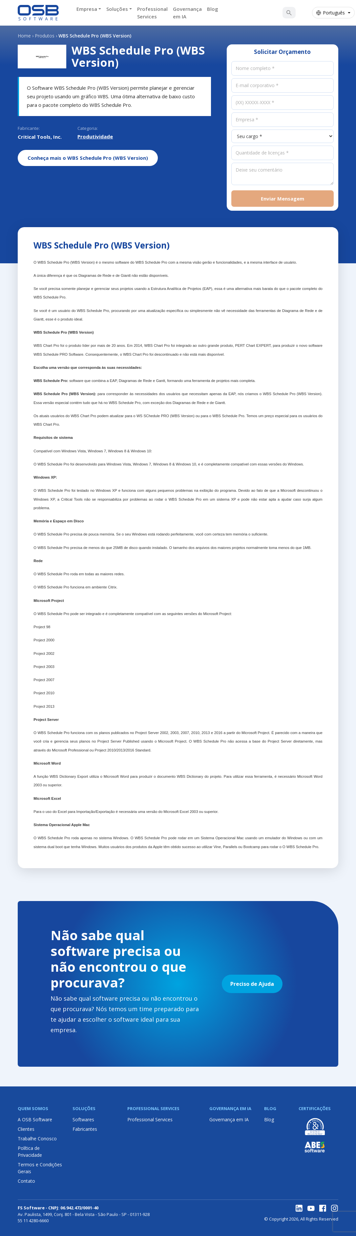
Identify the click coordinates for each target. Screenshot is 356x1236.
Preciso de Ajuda (252, 983)
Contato (26, 1181)
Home (24, 36)
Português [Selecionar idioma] (330, 13)
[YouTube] (311, 1208)
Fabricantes (85, 1129)
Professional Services (152, 13)
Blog (212, 9)
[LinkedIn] (299, 1208)
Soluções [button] (117, 9)
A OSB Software (35, 1119)
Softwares (83, 1119)
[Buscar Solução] (289, 12)
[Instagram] (334, 1208)
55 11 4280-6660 (33, 1221)
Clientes (26, 1129)
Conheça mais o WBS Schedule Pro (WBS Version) (88, 157)
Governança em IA (187, 13)
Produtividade (95, 136)
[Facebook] (322, 1208)
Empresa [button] (86, 9)
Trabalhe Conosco (37, 1138)
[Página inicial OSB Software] (38, 12)
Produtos (44, 36)
